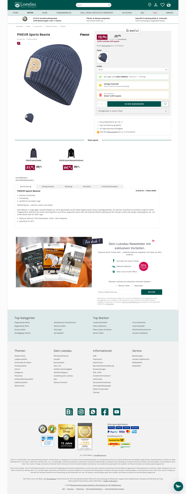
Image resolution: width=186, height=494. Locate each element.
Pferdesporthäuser (61, 356)
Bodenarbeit (19, 386)
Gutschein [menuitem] (127, 12)
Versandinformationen (102, 382)
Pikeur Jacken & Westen (102, 329)
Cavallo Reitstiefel (100, 322)
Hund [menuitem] (44, 12)
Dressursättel (20, 329)
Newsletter (136, 366)
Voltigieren (19, 372)
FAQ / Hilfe (97, 372)
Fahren (17, 369)
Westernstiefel (59, 326)
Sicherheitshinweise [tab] (110, 186)
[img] (169, 6)
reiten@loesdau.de (100, 455)
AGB (94, 356)
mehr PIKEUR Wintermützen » (25, 180)
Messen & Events (60, 382)
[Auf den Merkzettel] (165, 104)
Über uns (57, 366)
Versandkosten (122, 39)
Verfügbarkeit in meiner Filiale (110, 111)
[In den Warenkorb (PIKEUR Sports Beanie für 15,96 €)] (134, 104)
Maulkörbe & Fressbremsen (65, 322)
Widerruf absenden (101, 389)
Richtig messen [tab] (48, 186)
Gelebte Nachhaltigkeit (63, 369)
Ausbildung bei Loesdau (63, 376)
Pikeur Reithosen (99, 326)
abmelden (110, 304)
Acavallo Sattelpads (140, 333)
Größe (103, 66)
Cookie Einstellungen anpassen (114, 489)
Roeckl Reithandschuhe (141, 329)
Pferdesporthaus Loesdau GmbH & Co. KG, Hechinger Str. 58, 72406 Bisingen (95, 485)
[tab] (29, 118)
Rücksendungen (99, 369)
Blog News (139, 286)
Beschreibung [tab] (25, 186)
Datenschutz (98, 362)
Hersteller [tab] (87, 186)
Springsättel (59, 333)
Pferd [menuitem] (15, 12)
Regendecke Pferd (22, 326)
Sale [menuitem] (155, 12)
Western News (124, 286)
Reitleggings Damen (22, 333)
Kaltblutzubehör (21, 382)
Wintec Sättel (98, 333)
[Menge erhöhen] (105, 104)
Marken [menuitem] (169, 12)
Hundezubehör (21, 366)
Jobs (55, 379)
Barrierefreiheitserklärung (103, 366)
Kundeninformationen (102, 376)
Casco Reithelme (139, 322)
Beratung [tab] (68, 186)
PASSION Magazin (61, 372)
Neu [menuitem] (142, 12)
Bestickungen (137, 356)
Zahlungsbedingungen (102, 386)
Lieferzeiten (97, 379)
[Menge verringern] (98, 104)
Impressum (97, 359)
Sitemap (96, 392)
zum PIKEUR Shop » (22, 177)
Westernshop (20, 356)
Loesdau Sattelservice (140, 359)
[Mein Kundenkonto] (155, 6)
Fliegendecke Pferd (22, 322)
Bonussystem (106, 46)
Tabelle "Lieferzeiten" (110, 481)
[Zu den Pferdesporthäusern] (149, 5)
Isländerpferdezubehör (24, 379)
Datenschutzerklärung (131, 302)
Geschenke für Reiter (23, 362)
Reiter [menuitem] (30, 12)
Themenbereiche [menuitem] (63, 12)
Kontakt (57, 359)
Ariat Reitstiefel (138, 326)
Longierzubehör (21, 359)
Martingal (58, 329)
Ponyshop (18, 376)
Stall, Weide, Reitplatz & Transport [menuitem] (96, 12)
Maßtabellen (137, 362)
